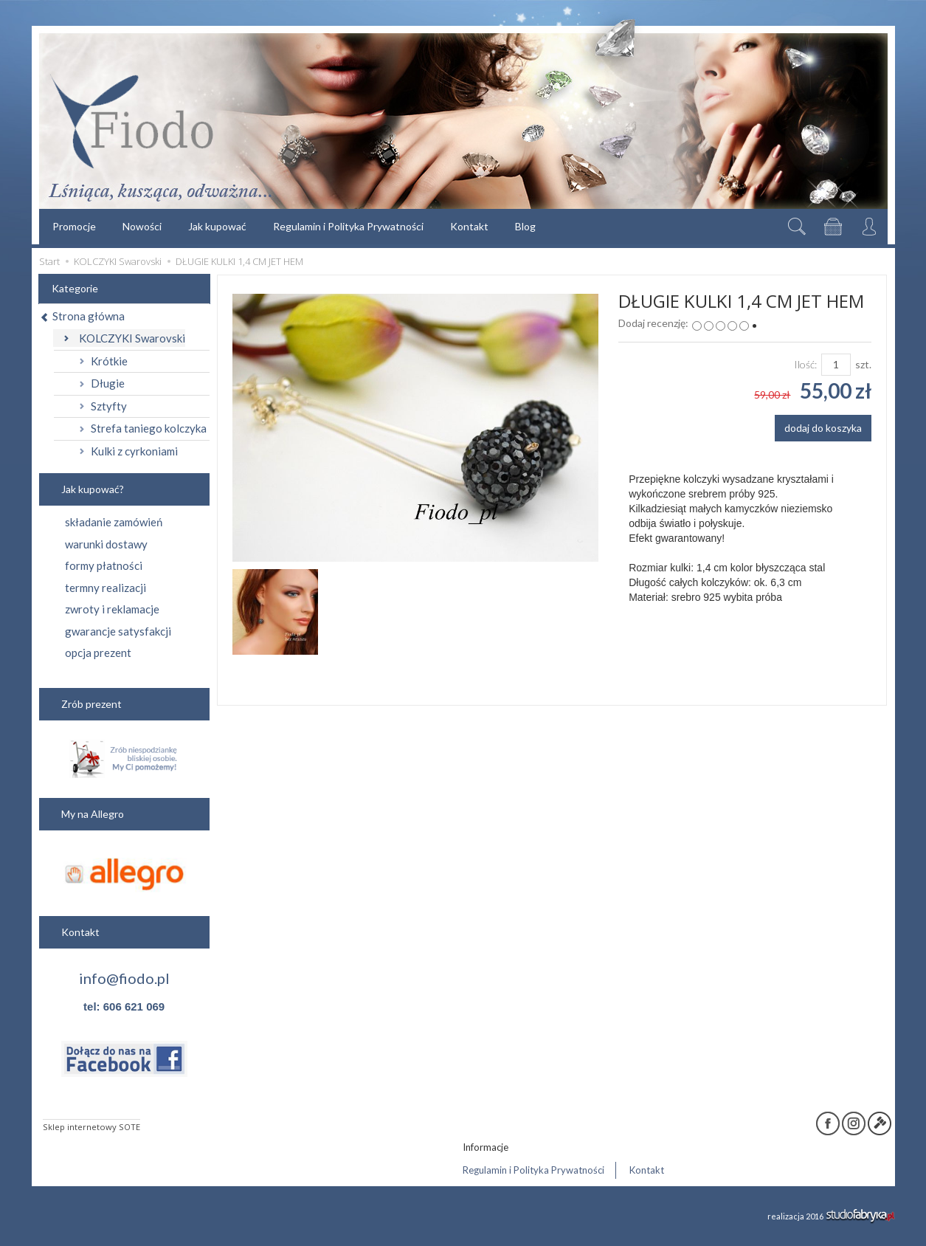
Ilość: (805, 364)
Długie (108, 383)
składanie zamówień (113, 522)
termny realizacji (105, 587)
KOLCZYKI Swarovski (132, 338)
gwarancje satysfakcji (118, 631)
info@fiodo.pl (124, 978)
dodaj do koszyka (823, 427)
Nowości (142, 226)
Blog (525, 226)
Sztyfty (109, 406)
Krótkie (109, 361)
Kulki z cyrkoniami (134, 451)
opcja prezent (98, 652)
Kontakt (469, 226)
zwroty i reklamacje (112, 609)
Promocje (74, 226)
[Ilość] (836, 365)
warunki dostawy (106, 544)
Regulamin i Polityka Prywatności (348, 226)
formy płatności (103, 565)
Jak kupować (217, 226)
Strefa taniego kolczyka (149, 428)
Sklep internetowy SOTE (91, 1126)
